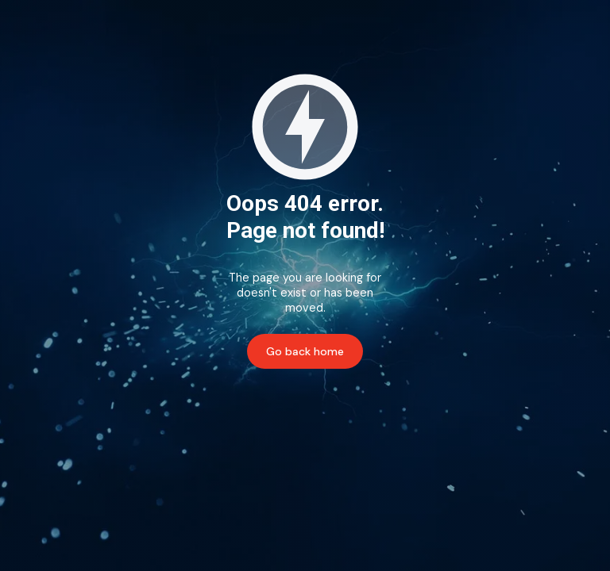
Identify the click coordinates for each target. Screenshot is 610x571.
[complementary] (574, 535)
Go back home (305, 351)
